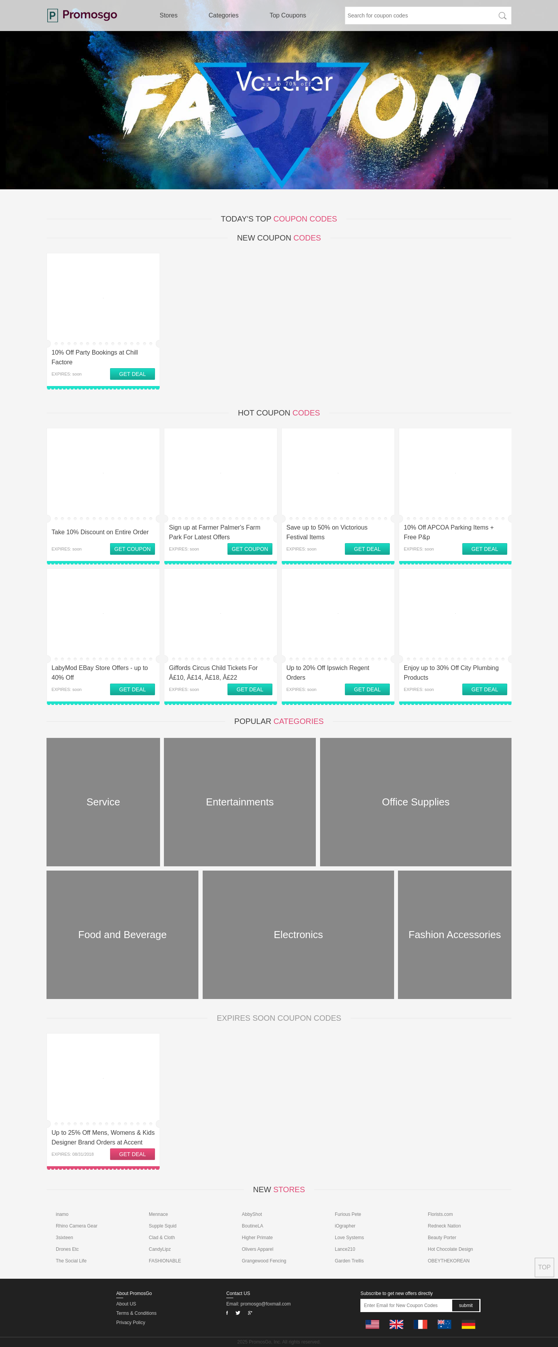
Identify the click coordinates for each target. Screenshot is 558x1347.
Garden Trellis (349, 1261)
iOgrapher (345, 1226)
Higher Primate (257, 1237)
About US (126, 1304)
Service (103, 802)
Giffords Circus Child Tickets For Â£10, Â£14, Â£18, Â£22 (213, 673)
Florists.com (440, 1214)
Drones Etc (67, 1249)
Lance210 (345, 1249)
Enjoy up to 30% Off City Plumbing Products (451, 673)
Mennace (158, 1214)
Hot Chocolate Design (450, 1249)
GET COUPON (132, 549)
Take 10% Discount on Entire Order (100, 532)
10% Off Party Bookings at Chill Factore (95, 357)
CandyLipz (160, 1249)
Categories (223, 15)
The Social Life (71, 1261)
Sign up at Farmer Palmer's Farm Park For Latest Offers (214, 532)
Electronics (298, 934)
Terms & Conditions (136, 1313)
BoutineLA (252, 1226)
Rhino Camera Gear (76, 1226)
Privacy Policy (130, 1322)
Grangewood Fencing (264, 1261)
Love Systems (349, 1237)
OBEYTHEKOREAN (449, 1261)
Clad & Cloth (162, 1237)
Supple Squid (162, 1226)
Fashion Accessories (454, 934)
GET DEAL (132, 374)
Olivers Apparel (257, 1249)
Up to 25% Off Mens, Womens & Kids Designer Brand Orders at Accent (103, 1137)
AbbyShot (252, 1214)
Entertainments (240, 802)
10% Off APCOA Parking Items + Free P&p (449, 532)
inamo (62, 1214)
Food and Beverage (122, 934)
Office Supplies (416, 802)
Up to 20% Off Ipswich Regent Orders (327, 673)
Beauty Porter (442, 1237)
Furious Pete (348, 1214)
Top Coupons (288, 15)
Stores (168, 15)
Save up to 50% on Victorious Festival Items (327, 532)
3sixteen (64, 1237)
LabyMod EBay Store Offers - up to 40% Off (100, 673)
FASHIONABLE (165, 1261)
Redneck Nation (444, 1226)
